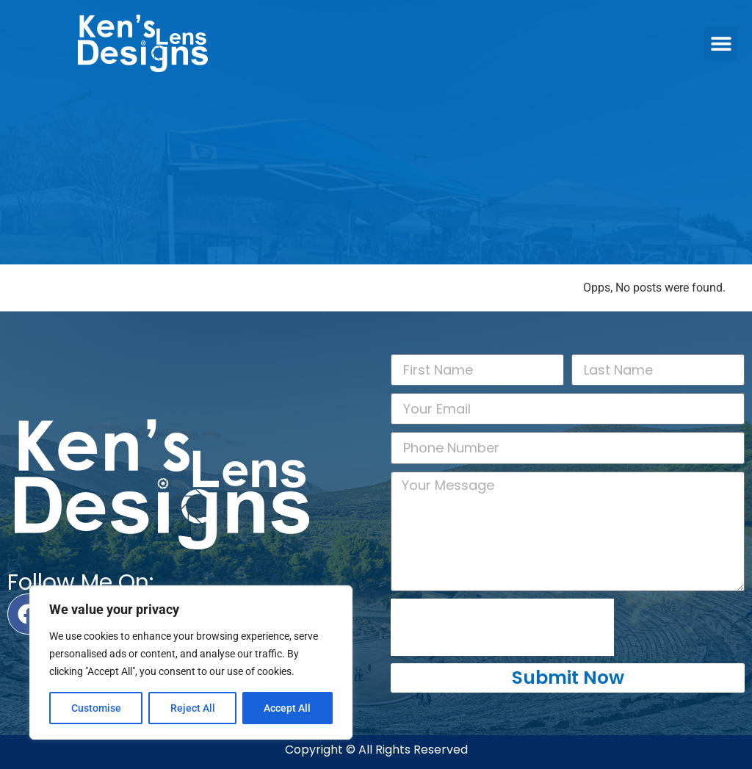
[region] (190, 662)
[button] (720, 43)
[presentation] (502, 627)
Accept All (287, 708)
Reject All (192, 708)
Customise (96, 708)
